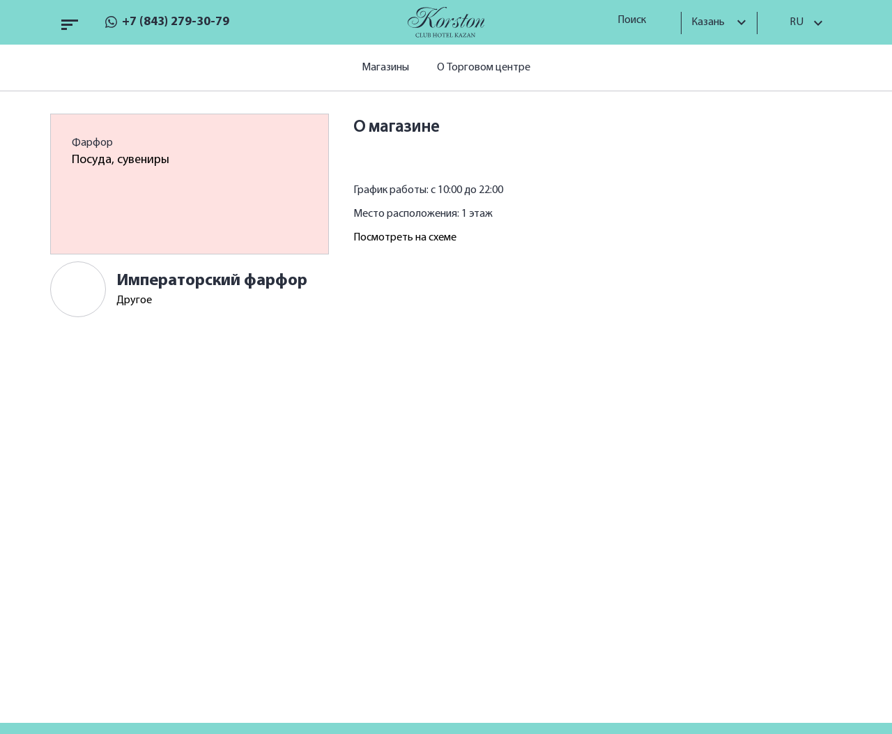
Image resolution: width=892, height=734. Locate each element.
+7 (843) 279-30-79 (175, 22)
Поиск (636, 20)
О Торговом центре (483, 67)
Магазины (385, 67)
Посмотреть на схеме (404, 237)
